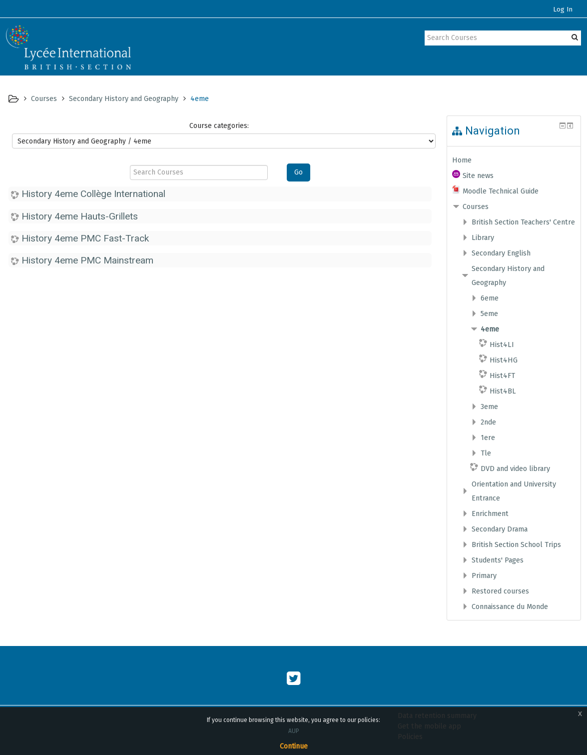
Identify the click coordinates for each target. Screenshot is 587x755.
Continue (294, 746)
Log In (563, 10)
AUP (293, 731)
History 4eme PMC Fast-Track (85, 238)
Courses (476, 206)
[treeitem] (514, 160)
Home (462, 160)
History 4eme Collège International (93, 193)
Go (298, 172)
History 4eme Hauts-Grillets (79, 216)
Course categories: (219, 126)
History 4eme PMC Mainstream (87, 260)
